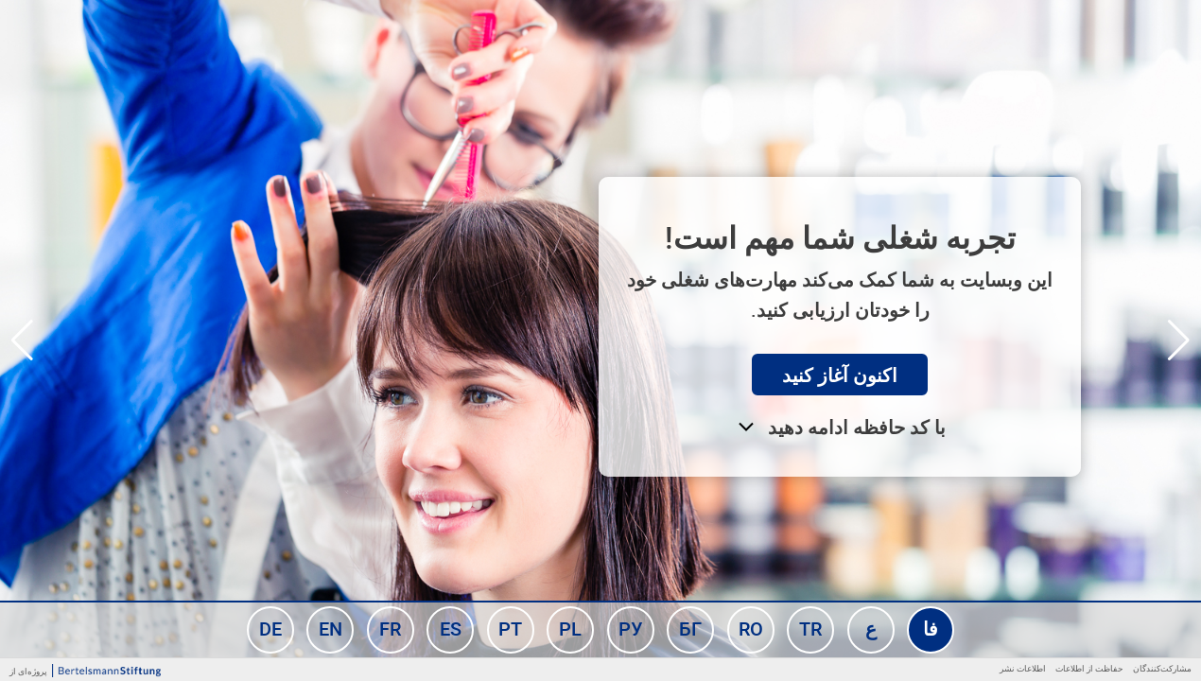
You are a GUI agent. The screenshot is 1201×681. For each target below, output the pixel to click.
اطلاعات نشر (1023, 668)
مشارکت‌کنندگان (1162, 668)
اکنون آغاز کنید (839, 375)
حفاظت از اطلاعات (1089, 668)
